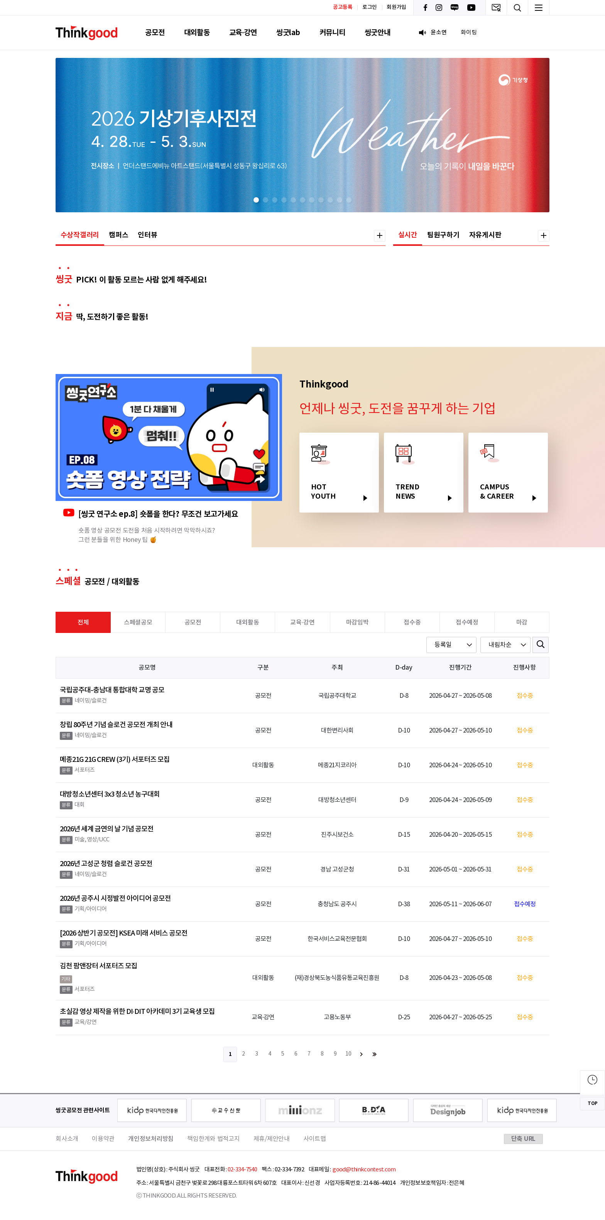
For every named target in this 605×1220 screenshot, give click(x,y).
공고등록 (343, 7)
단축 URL (523, 1139)
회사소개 (67, 1138)
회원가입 (396, 7)
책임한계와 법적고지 (213, 1138)
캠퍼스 (118, 235)
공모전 (154, 32)
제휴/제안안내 (271, 1138)
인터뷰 (147, 235)
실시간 (407, 235)
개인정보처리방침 (151, 1138)
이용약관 (103, 1138)
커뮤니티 (332, 32)
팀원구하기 (443, 235)
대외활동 (197, 32)
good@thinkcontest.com (364, 1169)
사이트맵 (314, 1138)
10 (348, 1054)
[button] (256, 200)
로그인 (369, 7)
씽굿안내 (377, 32)
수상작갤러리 (80, 235)
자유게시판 (485, 235)
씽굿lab (288, 32)
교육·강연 (243, 32)
